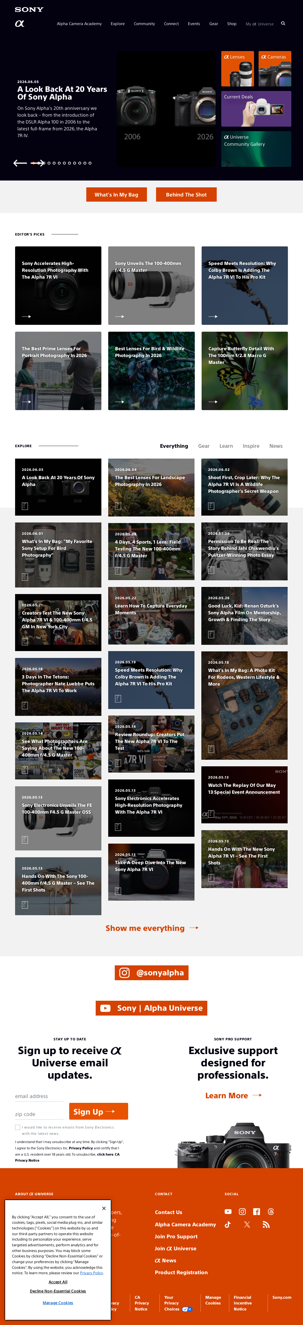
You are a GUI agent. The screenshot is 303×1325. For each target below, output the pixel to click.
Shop (232, 23)
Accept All (58, 1281)
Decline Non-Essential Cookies (58, 1290)
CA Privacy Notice (142, 1302)
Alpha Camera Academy (79, 23)
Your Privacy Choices (178, 1303)
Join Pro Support (176, 1236)
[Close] (104, 1208)
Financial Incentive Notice (243, 1302)
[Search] (283, 23)
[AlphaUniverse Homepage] (20, 23)
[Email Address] (39, 1096)
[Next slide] (37, 163)
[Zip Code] (39, 1114)
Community (144, 23)
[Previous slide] (20, 163)
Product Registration (181, 1272)
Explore (118, 23)
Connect (171, 23)
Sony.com (282, 1297)
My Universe (260, 23)
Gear (213, 23)
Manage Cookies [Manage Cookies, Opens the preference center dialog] (58, 1302)
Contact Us (168, 1212)
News (165, 1260)
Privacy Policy (81, 1148)
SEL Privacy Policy (112, 1302)
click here (105, 1154)
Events (194, 23)
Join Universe (175, 1248)
